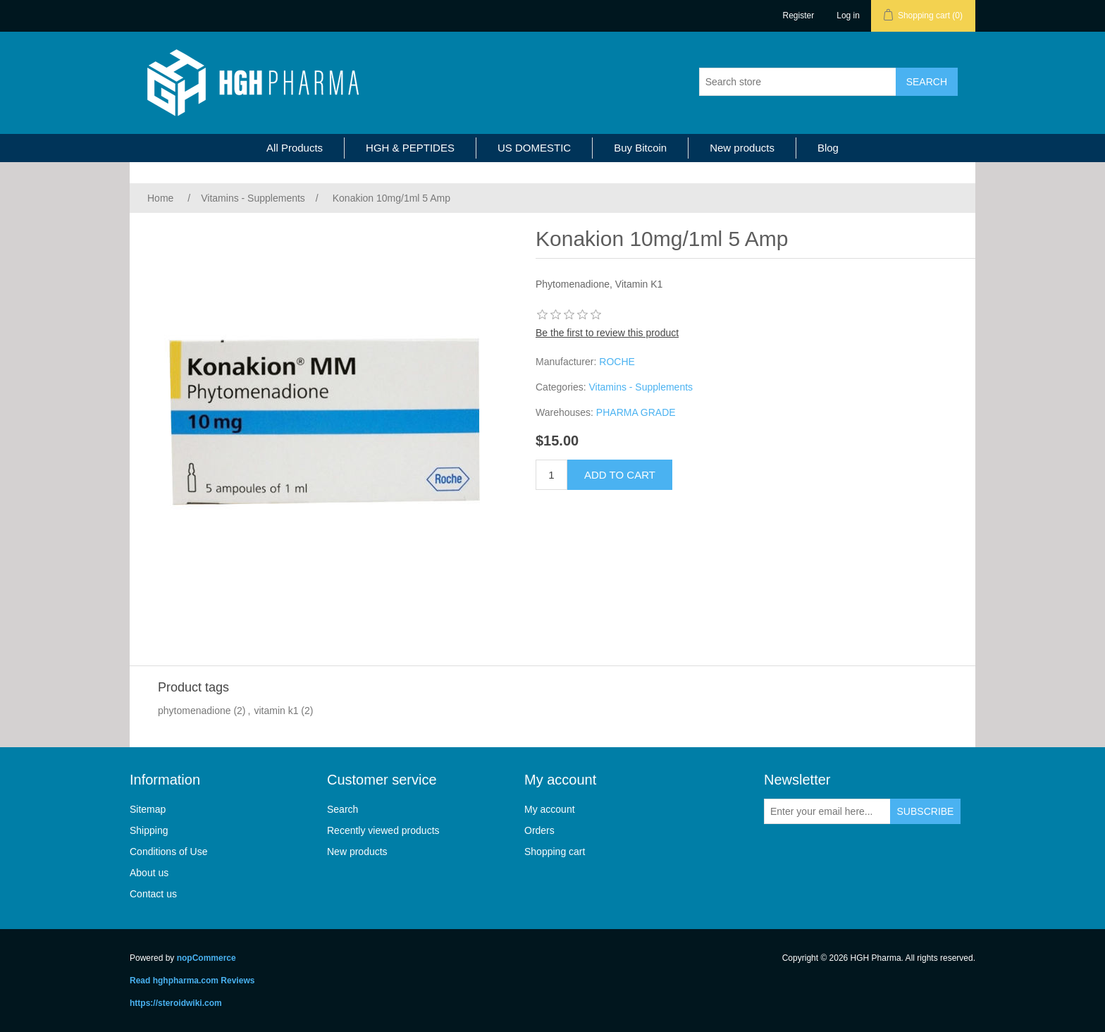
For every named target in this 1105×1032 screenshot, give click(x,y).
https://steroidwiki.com (176, 1003)
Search (342, 809)
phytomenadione (194, 710)
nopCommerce (206, 958)
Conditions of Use (169, 851)
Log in (848, 15)
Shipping (149, 830)
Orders (539, 830)
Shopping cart (554, 851)
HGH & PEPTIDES (410, 148)
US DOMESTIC (534, 148)
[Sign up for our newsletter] (827, 811)
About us (149, 872)
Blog (828, 148)
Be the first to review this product (607, 332)
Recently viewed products (383, 830)
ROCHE (617, 361)
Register (799, 15)
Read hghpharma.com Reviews (192, 980)
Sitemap (148, 809)
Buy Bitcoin (640, 148)
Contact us (153, 893)
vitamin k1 (276, 710)
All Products (294, 148)
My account (549, 809)
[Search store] (797, 82)
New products (742, 148)
